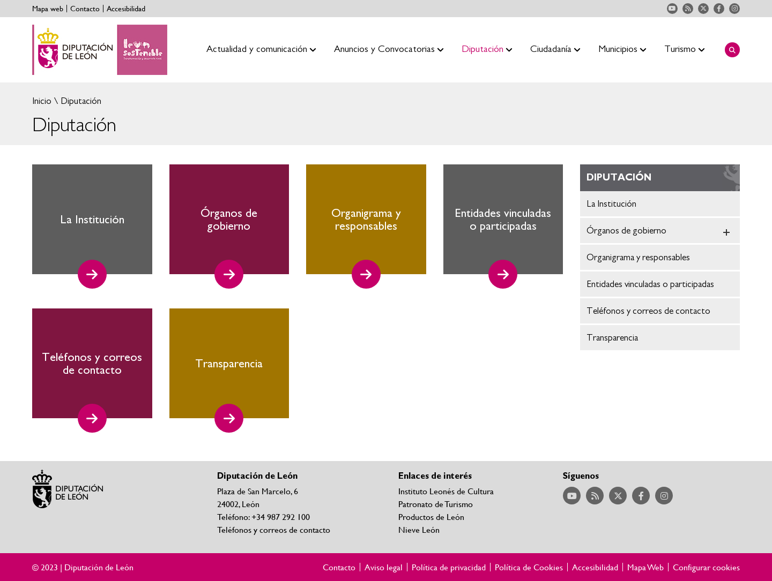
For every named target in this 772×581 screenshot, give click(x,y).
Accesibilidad (126, 8)
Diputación (79, 100)
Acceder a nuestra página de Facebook (719, 8)
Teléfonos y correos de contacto (273, 529)
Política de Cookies (529, 567)
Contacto (85, 8)
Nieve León (419, 529)
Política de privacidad (449, 567)
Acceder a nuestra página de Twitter (703, 8)
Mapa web (47, 8)
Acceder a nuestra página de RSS (687, 8)
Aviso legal (384, 567)
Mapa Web (645, 567)
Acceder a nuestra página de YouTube (672, 8)
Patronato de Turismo (435, 503)
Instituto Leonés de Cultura (446, 491)
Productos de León (431, 516)
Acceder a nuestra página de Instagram (734, 8)
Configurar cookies (706, 567)
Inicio (41, 100)
